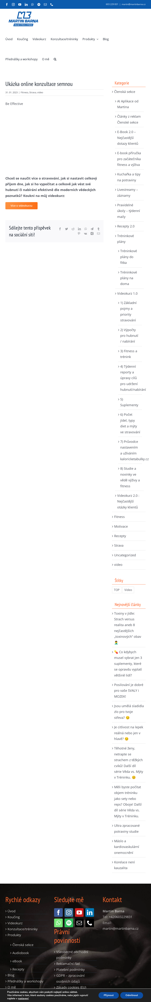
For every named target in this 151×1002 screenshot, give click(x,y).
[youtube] (79, 912)
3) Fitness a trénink (128, 354)
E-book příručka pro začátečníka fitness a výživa (129, 159)
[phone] (89, 923)
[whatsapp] (58, 923)
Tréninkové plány (125, 239)
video (40, 92)
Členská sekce (124, 91)
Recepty (120, 536)
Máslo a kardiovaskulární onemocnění (126, 847)
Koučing (14, 917)
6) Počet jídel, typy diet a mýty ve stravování (130, 423)
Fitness (24, 92)
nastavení (23, 998)
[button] (55, 59)
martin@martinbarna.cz (134, 4)
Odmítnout (131, 995)
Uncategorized (125, 555)
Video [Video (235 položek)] (128, 590)
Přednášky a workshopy (25, 981)
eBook (17, 961)
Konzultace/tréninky (23, 929)
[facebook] (58, 912)
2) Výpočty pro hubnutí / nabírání (129, 336)
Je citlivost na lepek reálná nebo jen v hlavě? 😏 (128, 733)
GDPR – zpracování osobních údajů (70, 978)
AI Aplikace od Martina (127, 104)
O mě (12, 987)
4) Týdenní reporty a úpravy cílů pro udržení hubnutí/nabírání (130, 378)
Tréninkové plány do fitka (128, 257)
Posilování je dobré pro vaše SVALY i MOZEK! (128, 691)
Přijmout (108, 995)
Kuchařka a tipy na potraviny (128, 177)
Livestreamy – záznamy (127, 192)
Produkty (14, 935)
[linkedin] (89, 912)
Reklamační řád (68, 963)
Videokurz (15, 923)
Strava (32, 92)
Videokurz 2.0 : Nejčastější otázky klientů (128, 501)
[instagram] (69, 912)
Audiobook (20, 953)
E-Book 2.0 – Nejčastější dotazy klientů (127, 138)
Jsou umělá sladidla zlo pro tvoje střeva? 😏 (129, 712)
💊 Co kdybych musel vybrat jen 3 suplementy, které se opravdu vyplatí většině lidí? (128, 663)
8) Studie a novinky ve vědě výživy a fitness (130, 477)
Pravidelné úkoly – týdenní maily (128, 211)
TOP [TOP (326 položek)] (117, 590)
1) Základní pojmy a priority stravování (128, 311)
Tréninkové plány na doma (128, 278)
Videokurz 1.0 (127, 293)
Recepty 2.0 (125, 226)
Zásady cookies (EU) (71, 987)
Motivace (121, 526)
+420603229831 (120, 917)
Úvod (11, 911)
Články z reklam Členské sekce (129, 119)
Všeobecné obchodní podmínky (72, 955)
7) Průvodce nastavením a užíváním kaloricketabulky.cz (130, 450)
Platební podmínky (70, 969)
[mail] (79, 923)
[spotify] (69, 923)
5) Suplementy (129, 402)
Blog (11, 975)
